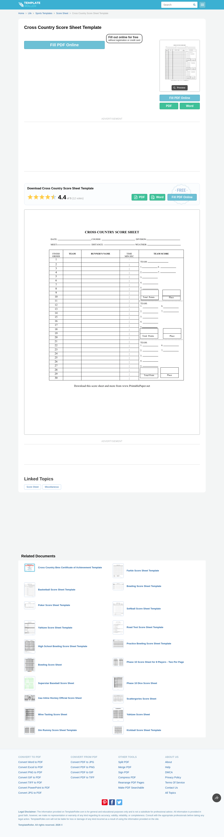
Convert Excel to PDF (30, 767)
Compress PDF (127, 777)
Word (190, 105)
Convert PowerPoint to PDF (34, 787)
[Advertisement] (112, 146)
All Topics (170, 792)
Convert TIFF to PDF (30, 782)
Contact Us (171, 787)
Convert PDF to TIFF (82, 777)
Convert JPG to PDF (30, 792)
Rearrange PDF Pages (131, 782)
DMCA (169, 772)
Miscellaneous (52, 487)
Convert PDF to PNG (83, 767)
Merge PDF (124, 767)
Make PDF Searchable (131, 787)
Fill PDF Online (64, 45)
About (168, 762)
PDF (169, 105)
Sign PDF (123, 772)
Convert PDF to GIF (82, 772)
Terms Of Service (175, 782)
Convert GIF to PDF (29, 777)
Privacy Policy (173, 777)
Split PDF (123, 762)
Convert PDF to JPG (82, 762)
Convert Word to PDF (30, 762)
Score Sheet (33, 487)
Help (167, 767)
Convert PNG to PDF (30, 772)
